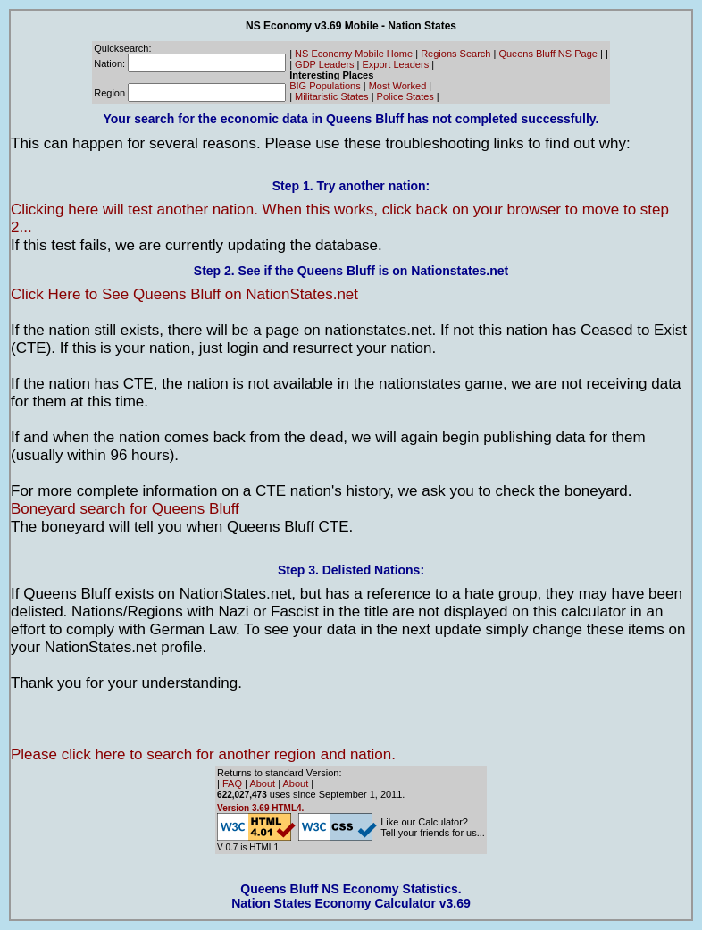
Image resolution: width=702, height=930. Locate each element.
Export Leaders (396, 64)
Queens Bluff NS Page (547, 53)
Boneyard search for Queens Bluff (125, 508)
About (262, 783)
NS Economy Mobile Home (354, 53)
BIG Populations (325, 85)
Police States (405, 96)
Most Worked (398, 85)
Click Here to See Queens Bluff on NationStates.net (184, 294)
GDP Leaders (324, 64)
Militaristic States (332, 96)
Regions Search (455, 53)
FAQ (232, 783)
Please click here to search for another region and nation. (203, 754)
